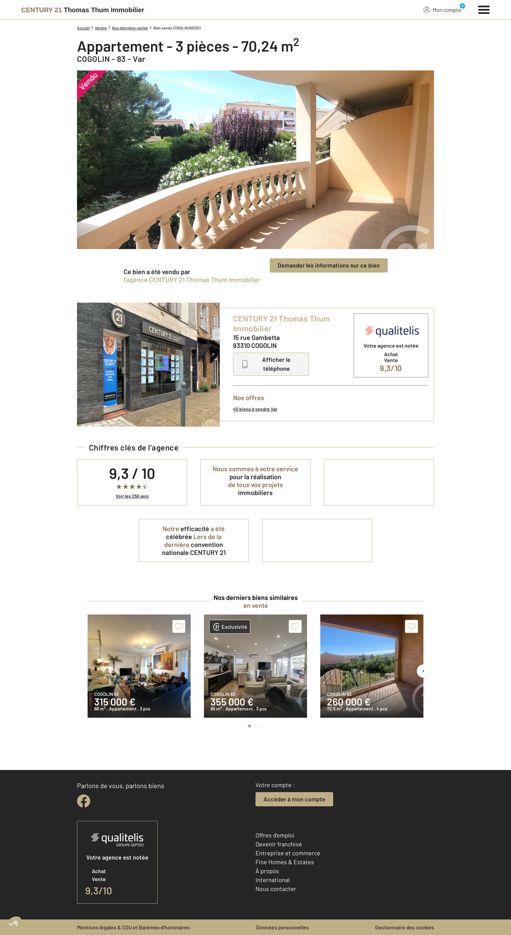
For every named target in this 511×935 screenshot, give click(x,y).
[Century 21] (82, 10)
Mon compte (442, 9)
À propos (267, 870)
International (273, 879)
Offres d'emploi (275, 835)
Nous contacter (276, 888)
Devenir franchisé (279, 844)
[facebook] (83, 801)
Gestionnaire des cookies (404, 927)
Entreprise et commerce (288, 853)
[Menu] (484, 9)
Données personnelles (282, 927)
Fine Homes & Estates (285, 862)
